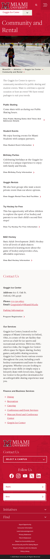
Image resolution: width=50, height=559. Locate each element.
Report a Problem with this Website (25, 548)
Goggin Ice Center (11, 12)
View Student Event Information (17, 145)
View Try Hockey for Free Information (20, 227)
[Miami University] (14, 5)
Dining (10, 396)
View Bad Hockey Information (16, 260)
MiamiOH (6, 69)
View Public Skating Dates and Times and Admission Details (22, 120)
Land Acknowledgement (25, 531)
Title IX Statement (25, 538)
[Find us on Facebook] (11, 475)
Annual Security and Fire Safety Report (25, 544)
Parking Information (13, 310)
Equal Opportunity (25, 524)
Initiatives (10, 509)
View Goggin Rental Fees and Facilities (21, 196)
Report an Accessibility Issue (25, 541)
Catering (11, 405)
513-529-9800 (17, 301)
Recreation (12, 401)
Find (6, 517)
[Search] (36, 5)
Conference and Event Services (22, 410)
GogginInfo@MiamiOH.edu (24, 304)
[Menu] (45, 5)
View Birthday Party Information (17, 172)
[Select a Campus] (25, 459)
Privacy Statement (25, 534)
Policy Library (25, 551)
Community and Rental (12, 72)
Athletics (17, 69)
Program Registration (12, 317)
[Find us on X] (31, 475)
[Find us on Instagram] (18, 475)
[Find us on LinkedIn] (38, 475)
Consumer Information (25, 528)
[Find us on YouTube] (25, 475)
